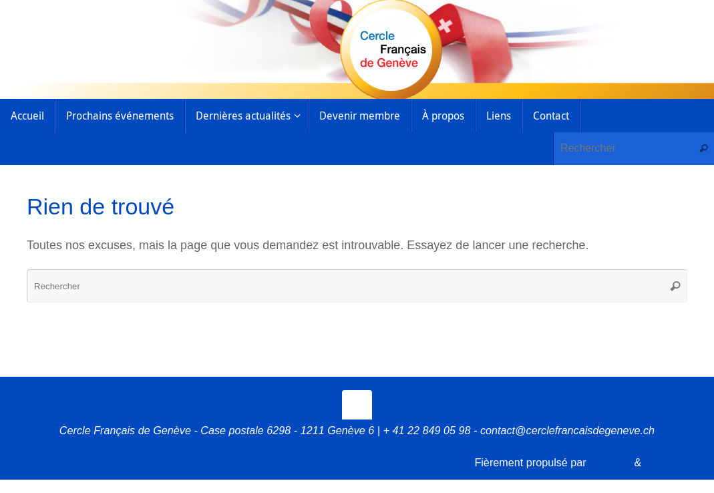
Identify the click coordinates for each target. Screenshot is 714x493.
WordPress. (673, 462)
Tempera (610, 462)
